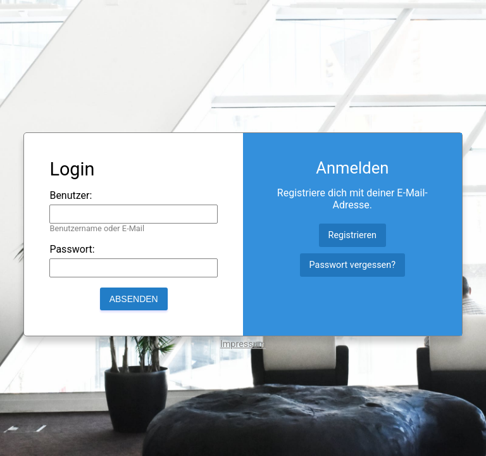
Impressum (243, 344)
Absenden (133, 299)
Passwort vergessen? (352, 265)
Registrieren (352, 235)
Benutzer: (70, 195)
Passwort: (71, 249)
